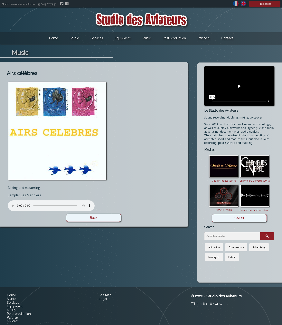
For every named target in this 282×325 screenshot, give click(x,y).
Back (93, 218)
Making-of (213, 257)
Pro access (265, 3)
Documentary (236, 247)
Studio (74, 38)
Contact (227, 38)
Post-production (19, 314)
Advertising (259, 247)
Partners (204, 38)
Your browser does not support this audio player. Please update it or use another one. (51, 205)
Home (53, 38)
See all (239, 218)
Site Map (105, 295)
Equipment (123, 38)
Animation (214, 247)
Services (97, 38)
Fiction (232, 257)
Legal (103, 299)
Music (146, 38)
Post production (174, 38)
